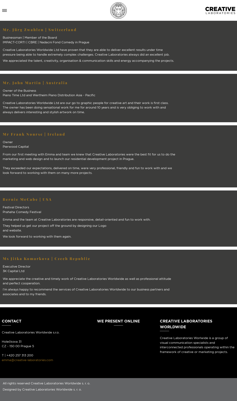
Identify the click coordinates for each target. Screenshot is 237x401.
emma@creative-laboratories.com (27, 360)
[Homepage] (118, 10)
